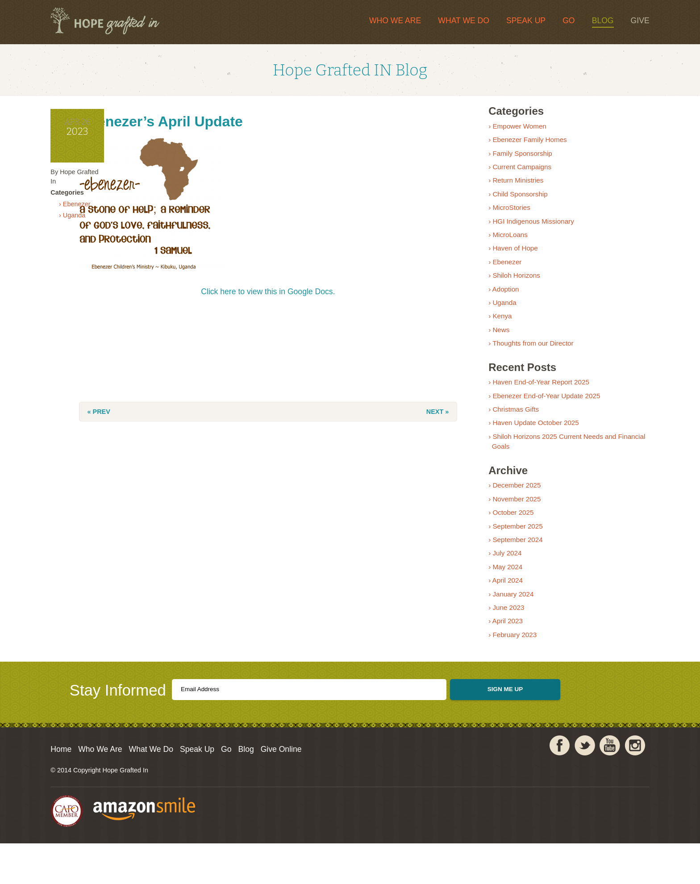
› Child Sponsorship (512, 212)
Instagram (589, 791)
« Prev (182, 420)
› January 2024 (505, 612)
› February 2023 (507, 653)
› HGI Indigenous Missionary (525, 239)
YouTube (564, 791)
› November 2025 (509, 517)
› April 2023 (500, 639)
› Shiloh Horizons (508, 293)
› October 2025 (505, 530)
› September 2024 (510, 558)
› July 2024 (499, 571)
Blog (558, 21)
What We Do (419, 21)
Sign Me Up (508, 721)
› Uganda (117, 244)
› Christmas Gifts (508, 427)
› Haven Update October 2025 (528, 441)
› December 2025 (509, 503)
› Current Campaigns (514, 185)
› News (493, 348)
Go (524, 21)
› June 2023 (500, 626)
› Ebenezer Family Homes (522, 158)
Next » (407, 420)
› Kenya (494, 334)
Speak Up (480, 21)
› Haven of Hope (507, 266)
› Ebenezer (119, 230)
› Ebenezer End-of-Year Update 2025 (538, 413)
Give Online (380, 788)
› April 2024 (500, 598)
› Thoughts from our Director (525, 361)
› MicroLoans (502, 253)
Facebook (514, 791)
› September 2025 (510, 544)
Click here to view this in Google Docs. (294, 300)
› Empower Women (512, 144)
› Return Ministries (510, 198)
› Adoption (498, 307)
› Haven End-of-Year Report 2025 (533, 400)
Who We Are (350, 21)
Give (595, 21)
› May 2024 (500, 585)
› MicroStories (504, 225)
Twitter (539, 791)
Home (106, 788)
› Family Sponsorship (514, 171)
